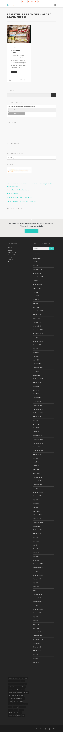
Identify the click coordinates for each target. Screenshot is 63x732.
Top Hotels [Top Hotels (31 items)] (21, 709)
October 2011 (37, 643)
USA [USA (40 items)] (14, 712)
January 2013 (37, 598)
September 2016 (38, 451)
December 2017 (38, 405)
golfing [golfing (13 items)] (10, 692)
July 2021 (35, 292)
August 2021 (37, 288)
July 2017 (35, 420)
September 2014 (38, 530)
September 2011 (38, 647)
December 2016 (38, 439)
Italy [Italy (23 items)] (9, 695)
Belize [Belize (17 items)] (26, 678)
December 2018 (38, 367)
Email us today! (31, 231)
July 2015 (35, 500)
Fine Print (11, 260)
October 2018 (37, 375)
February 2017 (37, 435)
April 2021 (36, 303)
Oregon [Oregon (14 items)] (21, 701)
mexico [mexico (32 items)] (10, 701)
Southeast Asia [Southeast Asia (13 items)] (22, 707)
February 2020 (37, 322)
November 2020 (38, 311)
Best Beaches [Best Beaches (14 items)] (11, 681)
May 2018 (36, 390)
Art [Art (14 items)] (19, 678)
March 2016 (36, 473)
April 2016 (36, 469)
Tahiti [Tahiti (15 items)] (17, 709)
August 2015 (37, 496)
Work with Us (12, 252)
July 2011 (35, 654)
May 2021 (36, 299)
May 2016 (36, 466)
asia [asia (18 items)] (22, 678)
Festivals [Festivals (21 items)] (24, 686)
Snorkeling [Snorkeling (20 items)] (15, 707)
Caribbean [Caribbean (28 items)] (11, 684)
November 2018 (38, 371)
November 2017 (38, 409)
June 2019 (36, 352)
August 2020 (37, 315)
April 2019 (36, 356)
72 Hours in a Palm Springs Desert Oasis (19, 197)
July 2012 (35, 617)
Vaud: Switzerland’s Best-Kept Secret (18, 190)
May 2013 (36, 590)
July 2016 (35, 458)
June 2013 (36, 586)
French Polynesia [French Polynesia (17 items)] (21, 689)
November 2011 (38, 639)
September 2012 (38, 609)
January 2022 (37, 273)
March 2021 (36, 307)
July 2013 (35, 583)
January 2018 (37, 401)
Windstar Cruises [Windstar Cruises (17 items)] (12, 715)
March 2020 (36, 318)
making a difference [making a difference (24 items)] (20, 698)
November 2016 (38, 443)
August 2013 (37, 579)
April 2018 (36, 394)
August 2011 (37, 651)
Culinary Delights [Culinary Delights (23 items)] (22, 684)
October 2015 (37, 488)
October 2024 (37, 258)
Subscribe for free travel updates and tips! (21, 106)
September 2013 (38, 575)
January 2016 (37, 481)
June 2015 (36, 503)
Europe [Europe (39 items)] (19, 686)
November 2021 (38, 277)
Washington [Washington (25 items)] (19, 712)
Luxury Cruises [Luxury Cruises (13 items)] (20, 695)
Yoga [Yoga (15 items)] (23, 715)
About (10, 248)
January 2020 (37, 326)
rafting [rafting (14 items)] (18, 704)
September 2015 (38, 492)
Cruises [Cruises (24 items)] (16, 684)
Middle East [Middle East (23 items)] (15, 701)
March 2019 (36, 360)
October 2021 (37, 281)
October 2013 (37, 571)
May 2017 (36, 424)
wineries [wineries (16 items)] (19, 715)
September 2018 (38, 379)
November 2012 (38, 602)
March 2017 (36, 432)
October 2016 (37, 447)
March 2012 (36, 628)
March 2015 (36, 511)
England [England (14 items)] (14, 686)
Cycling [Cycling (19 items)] (10, 686)
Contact (10, 250)
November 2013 (38, 568)
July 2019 (35, 349)
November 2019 (38, 333)
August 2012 (37, 613)
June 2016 (36, 462)
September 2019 (38, 341)
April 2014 (36, 549)
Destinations (13, 27)
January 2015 (37, 519)
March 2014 (36, 552)
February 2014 (37, 556)
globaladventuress (14, 80)
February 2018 (37, 398)
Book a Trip (11, 255)
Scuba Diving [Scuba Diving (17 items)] (24, 704)
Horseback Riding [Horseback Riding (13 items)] (21, 692)
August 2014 (37, 534)
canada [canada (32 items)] (23, 681)
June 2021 (36, 296)
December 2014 (38, 522)
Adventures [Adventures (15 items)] (11, 678)
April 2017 (36, 428)
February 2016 (37, 477)
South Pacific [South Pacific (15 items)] (11, 709)
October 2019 (37, 337)
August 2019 (37, 345)
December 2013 (38, 564)
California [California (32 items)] (18, 681)
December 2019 (38, 330)
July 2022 (35, 265)
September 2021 (38, 284)
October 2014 (37, 526)
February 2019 (37, 364)
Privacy (10, 262)
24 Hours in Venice (12, 194)
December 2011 (38, 636)
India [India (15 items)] (27, 692)
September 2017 (38, 413)
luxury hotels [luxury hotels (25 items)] (12, 698)
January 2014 (37, 560)
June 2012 (36, 620)
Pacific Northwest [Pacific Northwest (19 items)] (12, 704)
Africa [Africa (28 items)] (16, 678)
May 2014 (36, 545)
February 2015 (37, 515)
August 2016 (37, 454)
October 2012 (37, 605)
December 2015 (38, 484)
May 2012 (36, 624)
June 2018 (36, 386)
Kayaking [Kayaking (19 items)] (14, 695)
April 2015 (36, 507)
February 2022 (37, 269)
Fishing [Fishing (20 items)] (10, 689)
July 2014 (35, 537)
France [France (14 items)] (14, 689)
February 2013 (37, 594)
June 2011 (36, 658)
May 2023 (36, 262)
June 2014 (36, 541)
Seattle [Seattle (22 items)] (10, 707)
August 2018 (37, 383)
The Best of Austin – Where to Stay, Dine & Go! (21, 201)
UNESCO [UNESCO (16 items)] (10, 712)
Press (10, 257)
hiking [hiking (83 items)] (14, 692)
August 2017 (37, 417)
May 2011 (36, 662)
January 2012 (37, 632)
